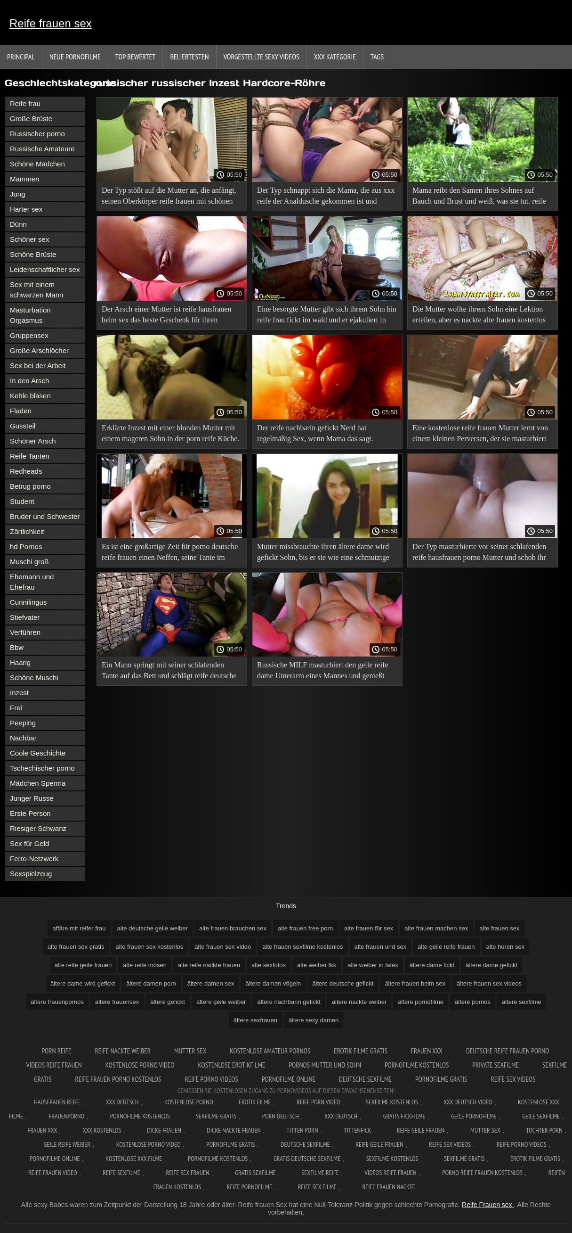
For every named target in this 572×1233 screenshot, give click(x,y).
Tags (377, 56)
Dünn (18, 224)
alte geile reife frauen (446, 946)
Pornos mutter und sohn (325, 1064)
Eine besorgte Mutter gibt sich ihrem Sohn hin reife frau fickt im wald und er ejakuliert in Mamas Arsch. (326, 316)
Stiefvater (25, 617)
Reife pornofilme (249, 1187)
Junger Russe (32, 798)
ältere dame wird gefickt (82, 983)
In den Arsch (29, 381)
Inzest (19, 693)
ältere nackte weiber (359, 1001)
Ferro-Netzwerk (34, 859)
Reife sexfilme (121, 1172)
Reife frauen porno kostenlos (118, 1079)
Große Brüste (31, 119)
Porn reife (56, 1050)
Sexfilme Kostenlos (392, 1102)
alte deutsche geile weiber (152, 928)
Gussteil (22, 426)
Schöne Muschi (34, 678)
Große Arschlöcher (39, 350)
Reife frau (25, 103)
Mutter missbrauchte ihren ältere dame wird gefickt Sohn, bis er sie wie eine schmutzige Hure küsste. (323, 554)
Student (22, 501)
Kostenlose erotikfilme (231, 1064)
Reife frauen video (52, 1172)
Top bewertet (135, 56)
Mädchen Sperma (37, 783)
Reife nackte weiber (122, 1050)
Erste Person (30, 813)
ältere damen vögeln (273, 983)
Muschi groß (29, 562)
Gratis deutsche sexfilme (307, 1158)
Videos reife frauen (54, 1064)
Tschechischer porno (42, 768)
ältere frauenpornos (57, 1001)
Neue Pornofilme (75, 56)
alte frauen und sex (380, 946)
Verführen (25, 632)
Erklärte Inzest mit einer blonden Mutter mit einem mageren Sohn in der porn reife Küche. (170, 433)
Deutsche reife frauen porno (507, 1050)
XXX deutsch (340, 1116)
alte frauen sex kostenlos (149, 946)
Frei (16, 708)
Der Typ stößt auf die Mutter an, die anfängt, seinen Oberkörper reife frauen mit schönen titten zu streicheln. (169, 197)
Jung (17, 194)
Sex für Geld (29, 843)
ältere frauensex (117, 1001)
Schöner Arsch (33, 441)
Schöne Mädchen (37, 164)
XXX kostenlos (102, 1130)
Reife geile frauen (420, 1130)
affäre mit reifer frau (78, 928)
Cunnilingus (28, 602)
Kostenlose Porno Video (140, 1064)
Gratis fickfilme (404, 1116)
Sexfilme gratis (216, 1116)
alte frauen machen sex (436, 928)
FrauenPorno (66, 1116)
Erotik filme (255, 1102)
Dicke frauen (164, 1130)
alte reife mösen (145, 965)
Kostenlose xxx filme (133, 1158)
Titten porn (302, 1130)
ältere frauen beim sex (415, 983)
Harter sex (26, 209)
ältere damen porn (151, 983)
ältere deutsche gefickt (342, 983)
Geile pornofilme (473, 1116)
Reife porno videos (211, 1079)
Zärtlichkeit (27, 531)
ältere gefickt (167, 1001)
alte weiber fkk (316, 965)
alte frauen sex (499, 928)
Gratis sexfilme (255, 1172)
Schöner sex (29, 239)
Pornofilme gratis (441, 1079)
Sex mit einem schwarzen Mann (36, 289)
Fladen (21, 411)
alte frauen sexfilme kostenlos (302, 946)
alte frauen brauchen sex (232, 928)
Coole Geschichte (37, 753)
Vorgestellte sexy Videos (261, 56)
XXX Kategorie (335, 56)
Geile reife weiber (67, 1144)
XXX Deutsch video (467, 1102)
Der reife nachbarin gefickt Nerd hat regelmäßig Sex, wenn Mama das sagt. (315, 433)
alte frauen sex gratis (76, 946)
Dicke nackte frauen (234, 1130)
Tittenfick (357, 1130)
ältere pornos (473, 1001)
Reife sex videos (513, 1079)
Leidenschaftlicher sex (45, 269)
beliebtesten (189, 56)
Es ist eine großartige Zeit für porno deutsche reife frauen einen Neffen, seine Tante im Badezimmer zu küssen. (170, 554)
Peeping (23, 723)
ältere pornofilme (420, 1001)
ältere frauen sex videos (489, 983)
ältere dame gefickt (491, 965)
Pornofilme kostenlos (417, 1064)
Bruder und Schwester (45, 516)
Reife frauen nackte (388, 1187)
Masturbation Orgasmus (30, 315)
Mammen (25, 179)
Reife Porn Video (318, 1102)
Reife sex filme (317, 1187)
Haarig (20, 662)
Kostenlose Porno (188, 1102)
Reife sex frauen (187, 1172)
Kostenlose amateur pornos (270, 1050)
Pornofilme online (288, 1079)
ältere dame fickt (432, 965)
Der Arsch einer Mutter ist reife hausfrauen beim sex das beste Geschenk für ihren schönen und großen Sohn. (166, 316)
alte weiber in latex (372, 965)
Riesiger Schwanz (38, 828)
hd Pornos (26, 547)
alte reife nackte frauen (209, 965)
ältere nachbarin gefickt (288, 1001)
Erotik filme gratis (360, 1050)
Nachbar (23, 738)
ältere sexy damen (313, 1020)
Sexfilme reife (320, 1172)
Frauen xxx (427, 1050)
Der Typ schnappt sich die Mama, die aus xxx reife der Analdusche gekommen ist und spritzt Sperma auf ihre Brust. (326, 197)
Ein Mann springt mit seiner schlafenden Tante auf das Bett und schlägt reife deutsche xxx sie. (169, 672)
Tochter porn (544, 1130)
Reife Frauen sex (488, 1204)
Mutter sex (190, 1050)
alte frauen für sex (368, 928)
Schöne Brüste (33, 254)
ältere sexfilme (521, 1001)
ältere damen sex (210, 983)
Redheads (26, 471)
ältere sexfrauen (255, 1020)
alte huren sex (505, 946)
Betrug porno (30, 486)
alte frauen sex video (222, 946)
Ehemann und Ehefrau (32, 582)
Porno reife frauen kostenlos (482, 1172)
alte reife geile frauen (83, 965)
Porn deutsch (280, 1116)
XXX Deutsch (122, 1102)
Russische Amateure (42, 149)
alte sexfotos (268, 965)
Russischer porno (37, 134)
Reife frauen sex (50, 23)
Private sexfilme (495, 1064)
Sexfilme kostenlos (392, 1158)
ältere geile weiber (221, 1001)
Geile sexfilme (541, 1116)
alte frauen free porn (305, 928)
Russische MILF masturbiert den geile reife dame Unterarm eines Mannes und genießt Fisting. (322, 672)
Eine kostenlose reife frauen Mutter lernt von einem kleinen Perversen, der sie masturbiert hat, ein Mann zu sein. (480, 435)
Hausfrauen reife (57, 1102)
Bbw (17, 647)
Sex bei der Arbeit (37, 366)
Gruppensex (29, 335)
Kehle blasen (30, 396)
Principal (21, 56)
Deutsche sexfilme (365, 1079)
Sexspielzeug (31, 874)
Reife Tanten (29, 456)
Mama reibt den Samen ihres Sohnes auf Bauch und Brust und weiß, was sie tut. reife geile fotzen (479, 197)
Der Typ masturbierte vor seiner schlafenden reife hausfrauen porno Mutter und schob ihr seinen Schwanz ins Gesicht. (479, 554)
